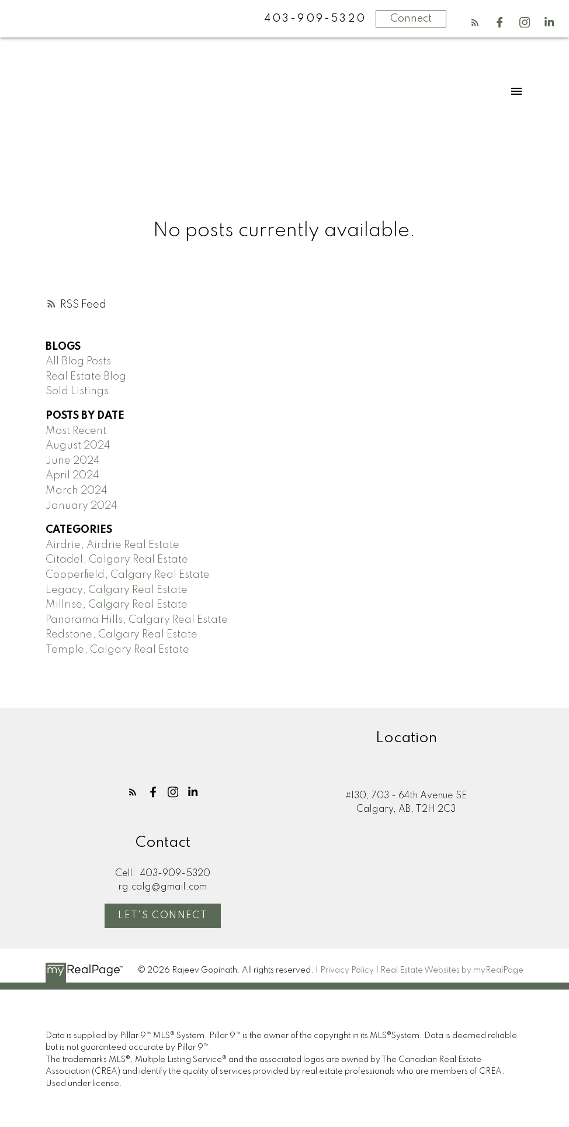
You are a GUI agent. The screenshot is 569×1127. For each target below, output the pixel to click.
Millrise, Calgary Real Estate (117, 604)
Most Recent (76, 431)
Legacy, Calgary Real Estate (117, 590)
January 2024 (81, 506)
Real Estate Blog (86, 376)
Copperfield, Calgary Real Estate (128, 575)
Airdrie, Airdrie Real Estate (112, 545)
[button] (475, 22)
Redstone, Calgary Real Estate (121, 634)
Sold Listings (77, 391)
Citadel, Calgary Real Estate (117, 559)
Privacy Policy (347, 971)
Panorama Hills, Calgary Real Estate (137, 620)
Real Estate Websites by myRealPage (451, 971)
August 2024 (78, 445)
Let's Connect (162, 916)
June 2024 (73, 461)
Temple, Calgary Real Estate (117, 650)
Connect (411, 18)
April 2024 (72, 475)
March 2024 (76, 490)
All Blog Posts (78, 361)
